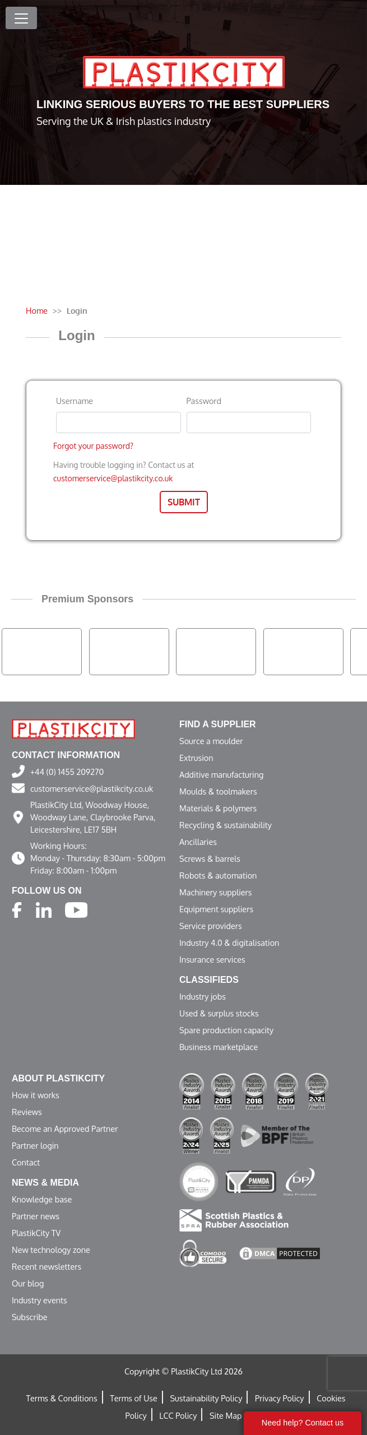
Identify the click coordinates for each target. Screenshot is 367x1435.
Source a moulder (211, 741)
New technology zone (51, 1249)
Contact (26, 1162)
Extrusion (196, 758)
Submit (184, 502)
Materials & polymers (218, 808)
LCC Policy (178, 1415)
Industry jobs (202, 996)
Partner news (35, 1216)
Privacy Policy (279, 1398)
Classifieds (209, 979)
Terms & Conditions (61, 1398)
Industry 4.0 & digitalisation (229, 942)
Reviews (27, 1112)
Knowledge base (42, 1199)
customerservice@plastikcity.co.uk (113, 478)
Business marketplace (218, 1047)
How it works (35, 1095)
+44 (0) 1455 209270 (67, 772)
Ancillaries (198, 842)
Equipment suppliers (216, 909)
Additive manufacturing (221, 774)
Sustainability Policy (206, 1398)
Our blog (28, 1283)
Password (204, 401)
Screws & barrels (209, 858)
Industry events (39, 1300)
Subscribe (30, 1317)
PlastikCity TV (36, 1233)
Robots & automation (218, 875)
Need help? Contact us (302, 1422)
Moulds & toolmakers (218, 791)
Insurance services (212, 959)
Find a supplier (217, 724)
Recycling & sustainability (225, 825)
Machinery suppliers (215, 892)
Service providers (210, 926)
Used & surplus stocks (219, 1013)
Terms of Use (133, 1398)
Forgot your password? (93, 446)
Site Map (225, 1415)
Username (74, 401)
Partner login (35, 1145)
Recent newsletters (46, 1266)
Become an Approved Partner (65, 1128)
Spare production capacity (226, 1030)
